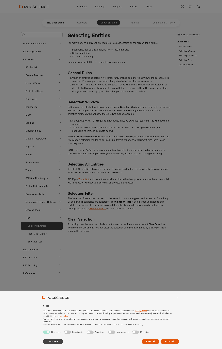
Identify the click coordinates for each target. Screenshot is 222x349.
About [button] (149, 6)
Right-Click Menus (37, 233)
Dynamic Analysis (34, 194)
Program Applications (34, 43)
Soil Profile (31, 99)
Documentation (109, 22)
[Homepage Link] (34, 6)
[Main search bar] (42, 34)
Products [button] (82, 6)
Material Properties (35, 138)
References (29, 273)
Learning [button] (99, 6)
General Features (34, 75)
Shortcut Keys (35, 241)
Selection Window (187, 51)
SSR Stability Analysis (36, 178)
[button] (182, 6)
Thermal (29, 170)
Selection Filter (97, 208)
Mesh (28, 114)
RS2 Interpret (30, 257)
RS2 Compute (30, 249)
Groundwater (32, 162)
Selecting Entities (37, 225)
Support (29, 146)
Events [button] (133, 6)
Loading (29, 122)
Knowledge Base (32, 51)
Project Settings (33, 91)
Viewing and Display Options (40, 202)
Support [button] (117, 6)
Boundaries (31, 107)
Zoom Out (83, 179)
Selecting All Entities (188, 55)
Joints (28, 154)
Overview (82, 22)
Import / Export (33, 83)
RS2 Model (29, 59)
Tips (27, 217)
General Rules (185, 46)
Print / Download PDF (188, 34)
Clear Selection (186, 65)
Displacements (33, 130)
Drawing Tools (32, 210)
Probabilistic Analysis (36, 186)
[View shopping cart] (190, 6)
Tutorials (134, 22)
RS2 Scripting (30, 265)
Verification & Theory (164, 22)
